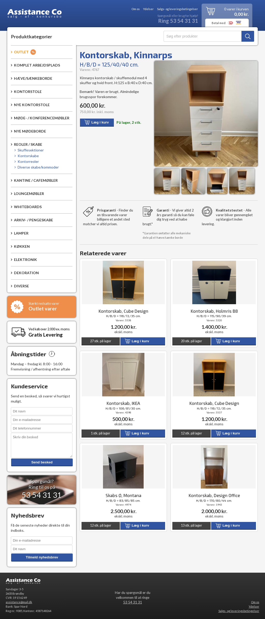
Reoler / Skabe (28, 144)
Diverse (21, 286)
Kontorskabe (28, 156)
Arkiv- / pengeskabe (33, 220)
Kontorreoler (28, 161)
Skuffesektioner (31, 150)
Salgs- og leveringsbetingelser (177, 9)
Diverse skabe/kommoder (38, 167)
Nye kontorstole (32, 105)
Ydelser (148, 9)
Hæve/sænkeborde (33, 78)
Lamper (21, 233)
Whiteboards (28, 207)
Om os (135, 9)
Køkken (22, 246)
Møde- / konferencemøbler (41, 118)
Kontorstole (28, 91)
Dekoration (26, 273)
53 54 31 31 (132, 602)
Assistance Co (34, 14)
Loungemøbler (29, 193)
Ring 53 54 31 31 (178, 21)
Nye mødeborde (30, 131)
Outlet (21, 52)
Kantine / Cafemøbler (36, 180)
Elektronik (25, 259)
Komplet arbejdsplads (37, 65)
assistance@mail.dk (19, 602)
